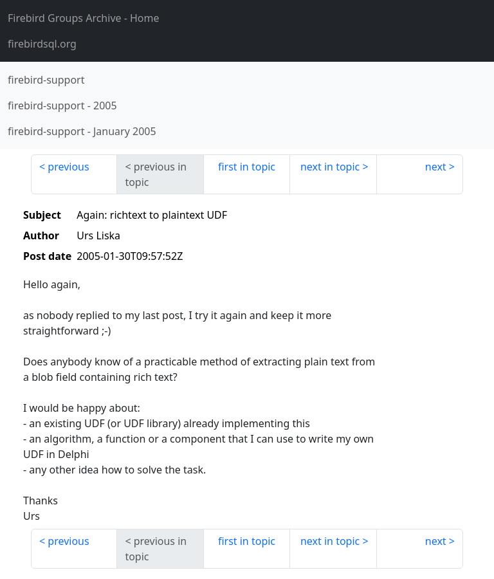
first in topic (246, 167)
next (435, 167)
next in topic (330, 167)
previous (68, 167)
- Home (84, 18)
